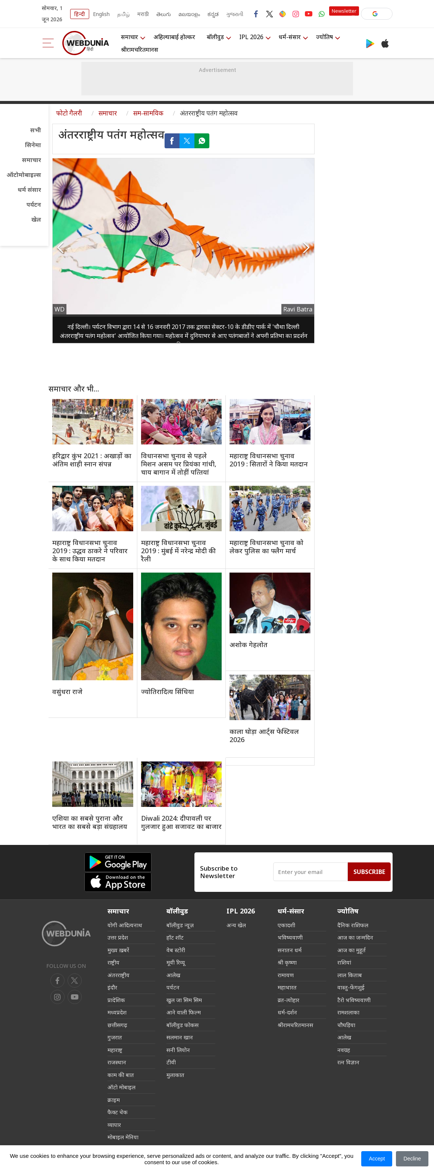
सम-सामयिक (148, 113)
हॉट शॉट (175, 937)
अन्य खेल (236, 925)
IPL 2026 (251, 37)
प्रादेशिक (116, 1000)
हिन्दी (79, 14)
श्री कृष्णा (287, 962)
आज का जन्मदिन (355, 937)
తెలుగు (163, 14)
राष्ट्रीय (113, 962)
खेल (36, 219)
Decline (412, 1159)
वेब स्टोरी (175, 950)
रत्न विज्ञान (348, 1062)
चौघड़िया (346, 1025)
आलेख (173, 975)
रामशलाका (348, 1012)
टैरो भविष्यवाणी (354, 1000)
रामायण (286, 975)
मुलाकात (175, 1074)
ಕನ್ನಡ (213, 14)
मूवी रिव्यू (175, 962)
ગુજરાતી (234, 14)
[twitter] (74, 980)
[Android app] (118, 862)
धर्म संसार (29, 190)
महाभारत (287, 987)
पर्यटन (33, 204)
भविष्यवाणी (290, 937)
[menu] (48, 43)
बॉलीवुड (215, 37)
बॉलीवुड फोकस (182, 1025)
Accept (377, 1159)
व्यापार (114, 1124)
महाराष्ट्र (114, 1050)
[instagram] (74, 997)
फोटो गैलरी (69, 113)
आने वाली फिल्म (183, 1012)
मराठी (143, 14)
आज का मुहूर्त (351, 950)
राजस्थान (116, 1062)
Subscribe (369, 872)
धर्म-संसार (290, 37)
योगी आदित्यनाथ (124, 925)
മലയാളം (189, 14)
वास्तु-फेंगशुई (351, 987)
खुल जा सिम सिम (184, 1000)
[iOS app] (118, 882)
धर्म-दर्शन (287, 1012)
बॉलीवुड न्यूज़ (180, 925)
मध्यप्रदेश (117, 1012)
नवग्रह (343, 1050)
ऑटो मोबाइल (121, 1087)
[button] (377, 14)
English (101, 14)
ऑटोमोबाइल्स (24, 175)
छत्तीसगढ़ (117, 1025)
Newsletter (344, 10)
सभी (35, 130)
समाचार (129, 37)
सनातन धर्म (290, 950)
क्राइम (113, 1099)
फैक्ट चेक (117, 1112)
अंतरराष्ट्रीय (118, 975)
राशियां (344, 962)
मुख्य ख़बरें (118, 950)
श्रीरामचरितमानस (139, 49)
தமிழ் (123, 14)
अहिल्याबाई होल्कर (174, 37)
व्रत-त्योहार (288, 1000)
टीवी (171, 1062)
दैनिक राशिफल (352, 925)
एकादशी (286, 925)
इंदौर (112, 987)
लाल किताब (349, 975)
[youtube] (57, 997)
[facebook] (57, 980)
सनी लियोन (178, 1050)
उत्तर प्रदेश (117, 937)
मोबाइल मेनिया (122, 1137)
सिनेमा (33, 145)
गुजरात (114, 1037)
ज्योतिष (324, 37)
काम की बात (120, 1074)
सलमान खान (179, 1037)
